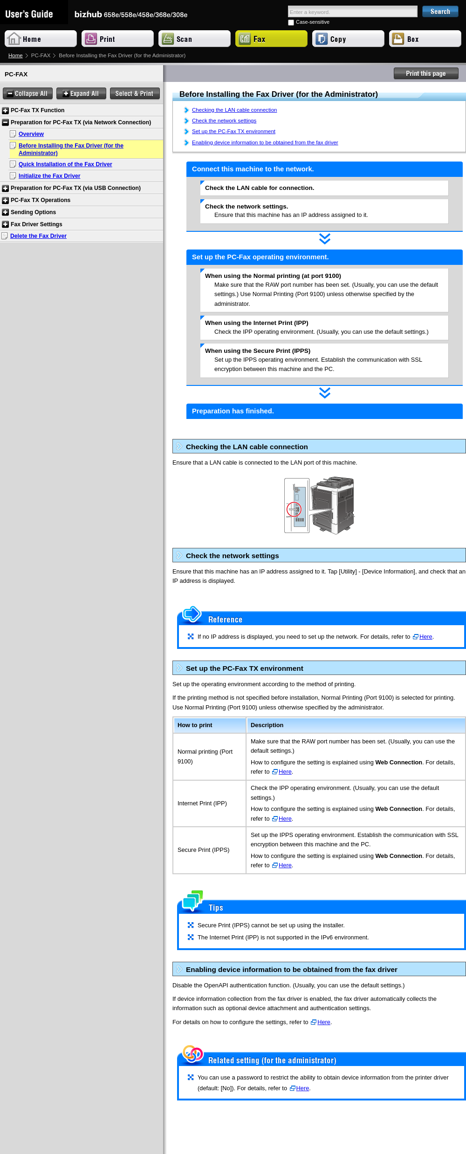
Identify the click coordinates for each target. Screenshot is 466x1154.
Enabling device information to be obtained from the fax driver (265, 142)
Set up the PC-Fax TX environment (233, 131)
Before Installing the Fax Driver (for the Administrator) (71, 149)
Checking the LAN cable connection (234, 110)
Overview (31, 134)
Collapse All (28, 94)
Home (15, 55)
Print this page (426, 73)
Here (425, 636)
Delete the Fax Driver (38, 236)
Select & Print (135, 94)
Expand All (81, 94)
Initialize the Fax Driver (49, 176)
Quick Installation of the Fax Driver (65, 164)
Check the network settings (224, 120)
